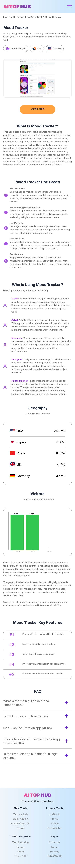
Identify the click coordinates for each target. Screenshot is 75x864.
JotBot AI (54, 814)
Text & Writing (20, 842)
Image (20, 847)
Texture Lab (20, 814)
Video (20, 851)
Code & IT (20, 856)
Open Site (37, 109)
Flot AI (54, 819)
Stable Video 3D (20, 823)
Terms (54, 847)
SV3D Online (20, 819)
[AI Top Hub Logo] (17, 7)
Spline (20, 828)
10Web (55, 823)
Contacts (54, 842)
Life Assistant (33, 17)
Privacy (54, 851)
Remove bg (54, 828)
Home (6, 17)
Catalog (18, 17)
